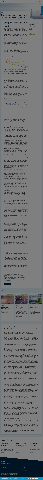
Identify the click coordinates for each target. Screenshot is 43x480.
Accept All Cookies (34, 478)
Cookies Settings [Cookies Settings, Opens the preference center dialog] (29, 478)
